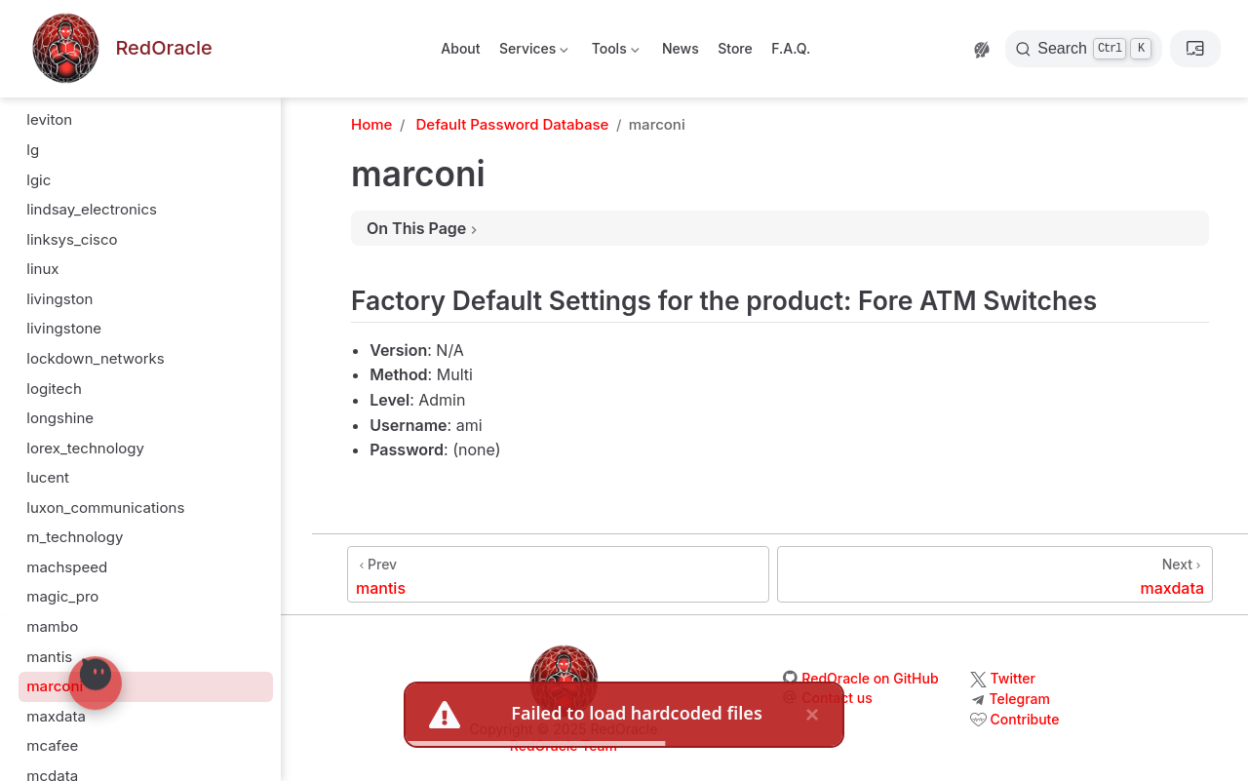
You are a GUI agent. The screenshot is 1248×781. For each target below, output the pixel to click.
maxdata (56, 716)
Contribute (1025, 719)
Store (735, 48)
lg (32, 149)
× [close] (812, 714)
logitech (54, 388)
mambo (52, 626)
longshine (60, 418)
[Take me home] (120, 49)
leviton (49, 119)
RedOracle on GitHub (869, 678)
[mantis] (558, 574)
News (680, 48)
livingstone (63, 328)
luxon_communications (105, 507)
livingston (59, 299)
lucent (47, 477)
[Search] (1083, 48)
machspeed (66, 567)
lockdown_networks (95, 358)
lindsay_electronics (91, 209)
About (460, 48)
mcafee (52, 745)
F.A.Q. (790, 48)
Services (532, 52)
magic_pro (62, 596)
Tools (613, 52)
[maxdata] (995, 574)
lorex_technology (85, 448)
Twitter (1013, 678)
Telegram (1020, 698)
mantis (49, 656)
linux (42, 268)
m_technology (74, 536)
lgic (38, 180)
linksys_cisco (71, 239)
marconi (54, 686)
